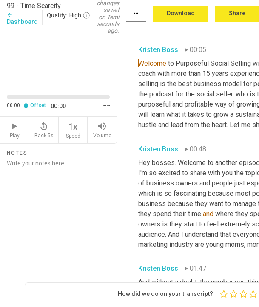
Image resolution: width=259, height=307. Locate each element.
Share (237, 13)
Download (181, 13)
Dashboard (22, 18)
